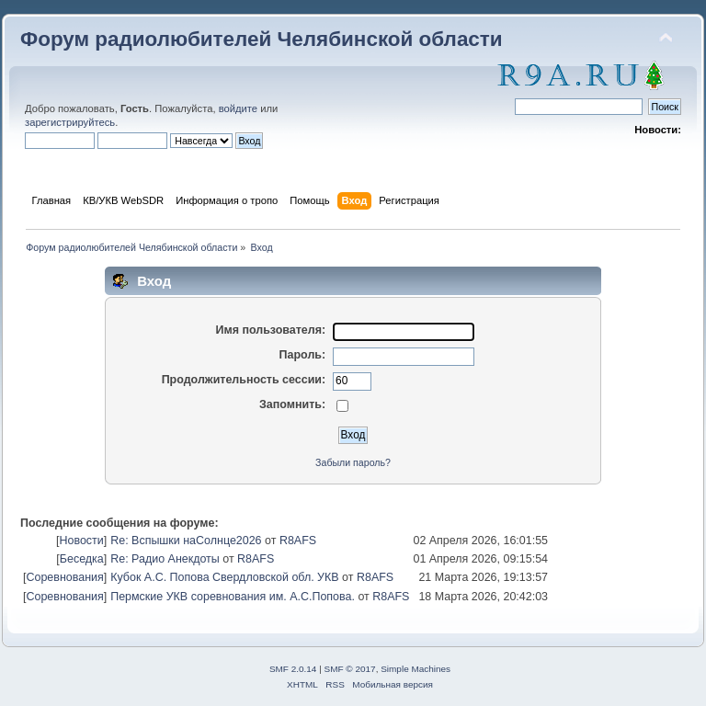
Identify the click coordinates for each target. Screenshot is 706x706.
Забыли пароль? (353, 462)
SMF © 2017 (350, 669)
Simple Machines (415, 669)
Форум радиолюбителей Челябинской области (261, 39)
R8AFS (297, 540)
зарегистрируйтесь (70, 122)
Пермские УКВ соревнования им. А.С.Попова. (232, 596)
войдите (238, 108)
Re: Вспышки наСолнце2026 (185, 540)
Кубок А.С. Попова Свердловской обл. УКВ (224, 577)
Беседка (82, 558)
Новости (81, 540)
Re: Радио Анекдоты (165, 558)
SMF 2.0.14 (293, 669)
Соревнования (64, 577)
